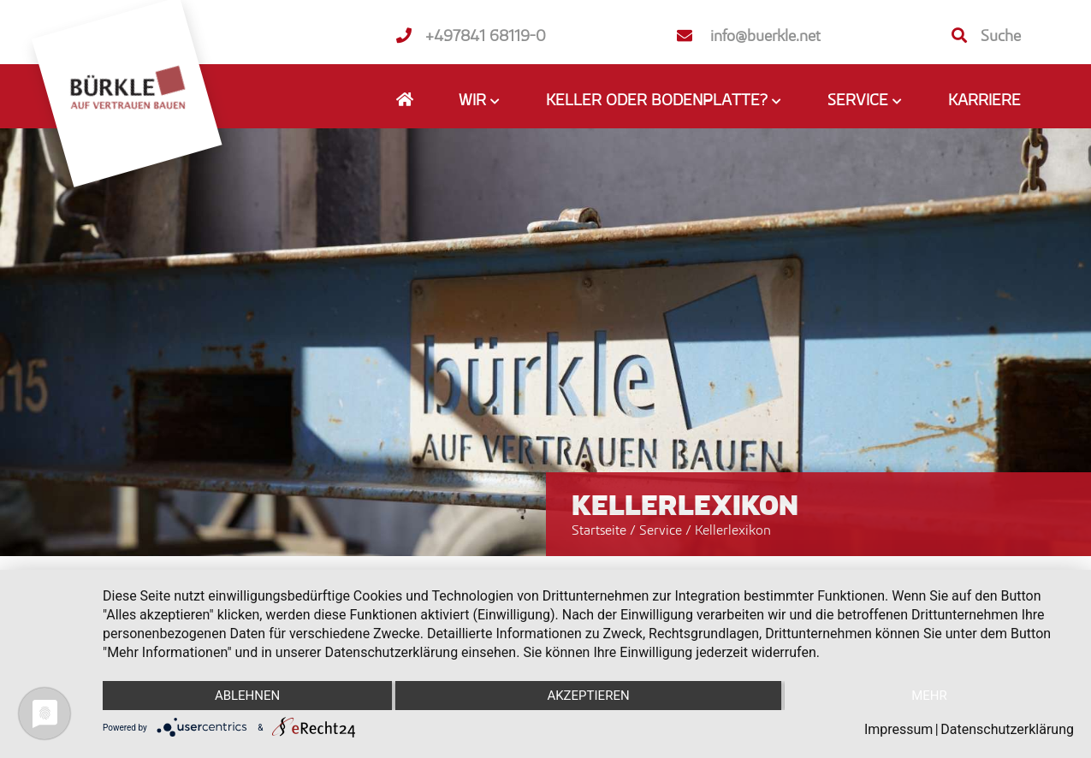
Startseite (599, 529)
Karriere (984, 99)
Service (662, 529)
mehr (929, 695)
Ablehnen (247, 695)
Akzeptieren (588, 695)
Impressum (899, 729)
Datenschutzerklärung (1007, 729)
